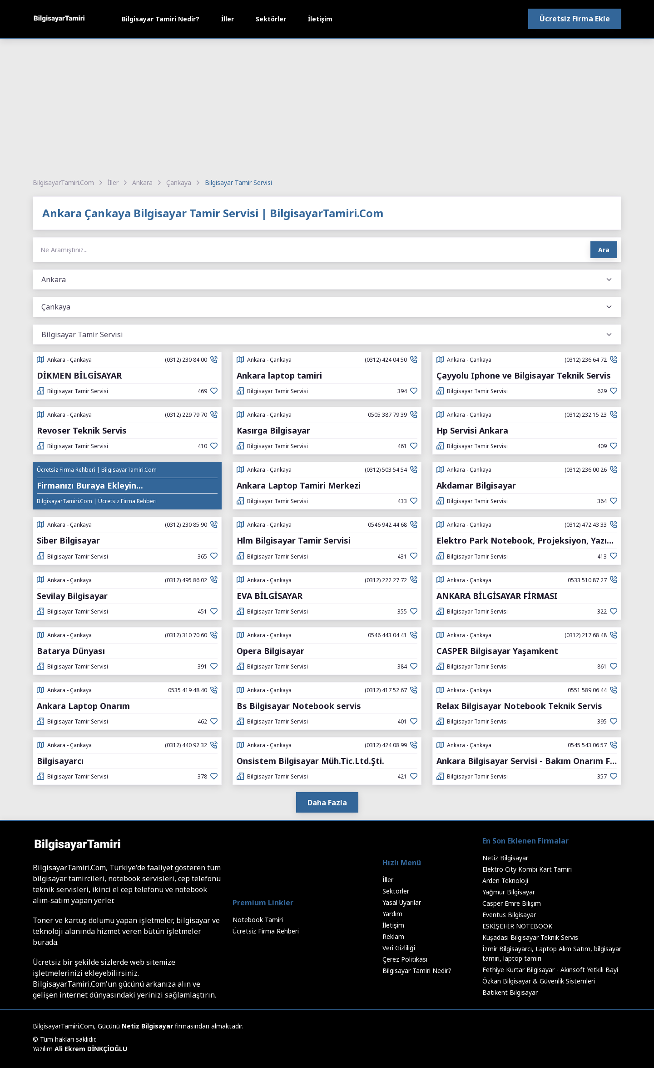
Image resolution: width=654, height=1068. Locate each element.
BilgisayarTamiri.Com (63, 182)
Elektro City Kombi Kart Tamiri (527, 869)
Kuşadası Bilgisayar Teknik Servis (530, 937)
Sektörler (271, 19)
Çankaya (178, 182)
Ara (603, 249)
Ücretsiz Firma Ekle (575, 19)
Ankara (142, 182)
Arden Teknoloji (505, 880)
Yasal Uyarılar (401, 902)
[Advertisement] (327, 106)
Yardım (392, 913)
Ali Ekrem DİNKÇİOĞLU (90, 1048)
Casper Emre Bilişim (511, 903)
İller (227, 19)
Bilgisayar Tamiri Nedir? (160, 19)
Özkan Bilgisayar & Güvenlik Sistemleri (538, 981)
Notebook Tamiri (258, 919)
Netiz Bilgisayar (505, 857)
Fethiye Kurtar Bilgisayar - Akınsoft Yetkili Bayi (550, 969)
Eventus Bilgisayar (509, 914)
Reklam (393, 936)
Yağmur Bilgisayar (508, 892)
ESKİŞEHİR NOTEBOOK (517, 926)
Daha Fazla (327, 803)
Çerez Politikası (404, 959)
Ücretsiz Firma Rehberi (266, 931)
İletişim (320, 19)
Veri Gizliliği (398, 947)
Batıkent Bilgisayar (510, 992)
